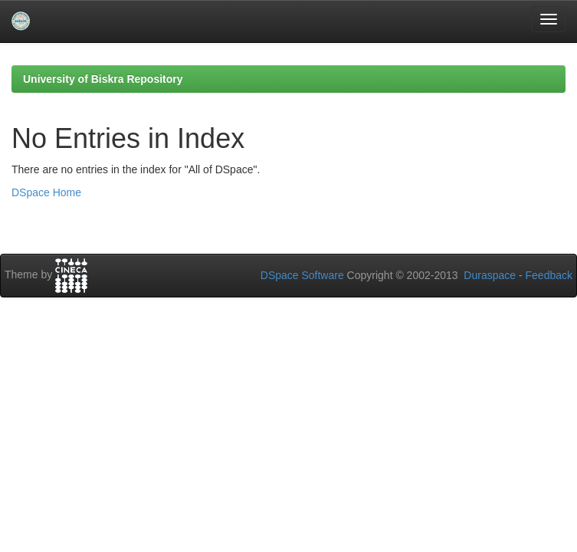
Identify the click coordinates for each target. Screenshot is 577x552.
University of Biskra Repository (103, 79)
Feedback (549, 275)
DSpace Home (46, 192)
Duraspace (490, 275)
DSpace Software (302, 275)
